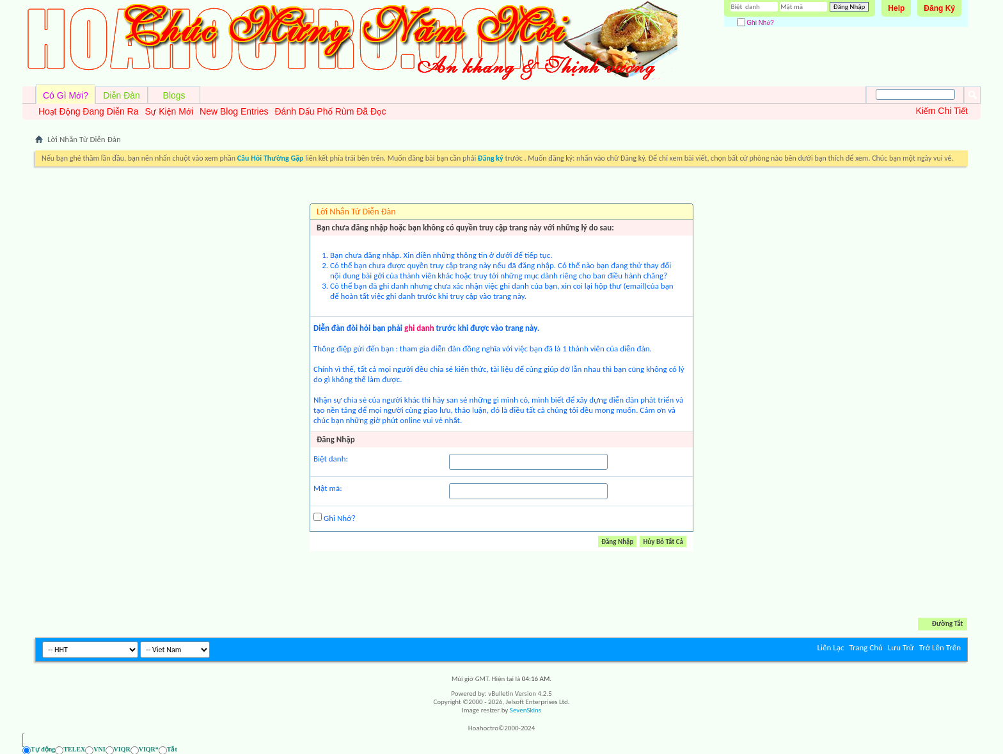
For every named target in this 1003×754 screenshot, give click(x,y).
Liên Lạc (830, 647)
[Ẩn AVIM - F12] (958, 749)
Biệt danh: (330, 458)
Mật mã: (327, 488)
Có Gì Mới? (65, 95)
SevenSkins (525, 710)
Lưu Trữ (901, 647)
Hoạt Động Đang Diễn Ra (88, 111)
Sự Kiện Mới (169, 111)
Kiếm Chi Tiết (941, 111)
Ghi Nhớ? (755, 22)
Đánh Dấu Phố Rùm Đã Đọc (330, 111)
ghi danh (419, 328)
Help (896, 8)
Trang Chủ (866, 647)
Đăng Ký (939, 8)
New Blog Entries (234, 111)
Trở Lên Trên (940, 647)
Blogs (174, 95)
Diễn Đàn (121, 95)
